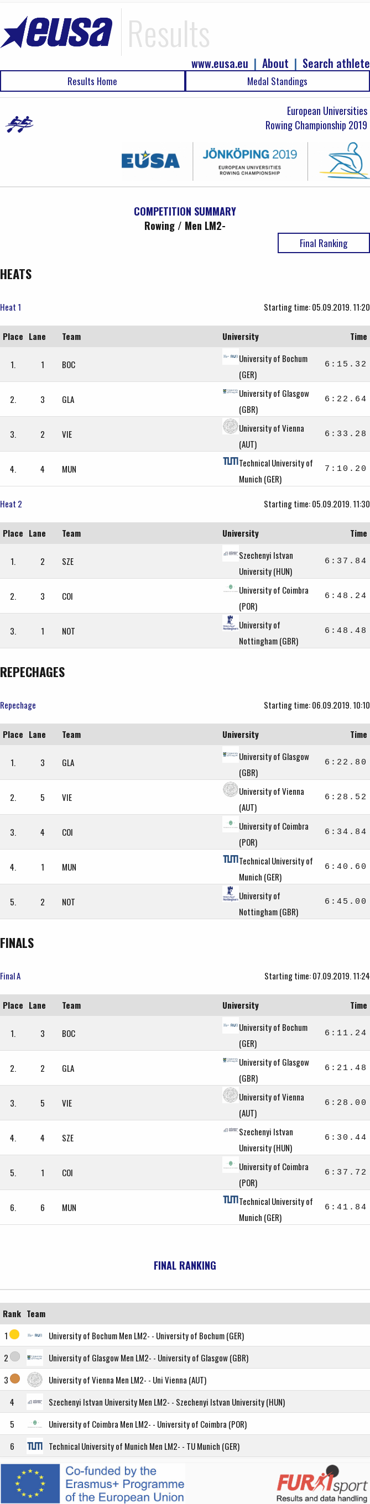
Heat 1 (10, 307)
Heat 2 (11, 503)
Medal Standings (277, 81)
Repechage (18, 705)
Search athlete (336, 63)
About (275, 63)
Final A (10, 976)
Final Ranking (323, 243)
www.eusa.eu (219, 63)
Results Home (92, 81)
